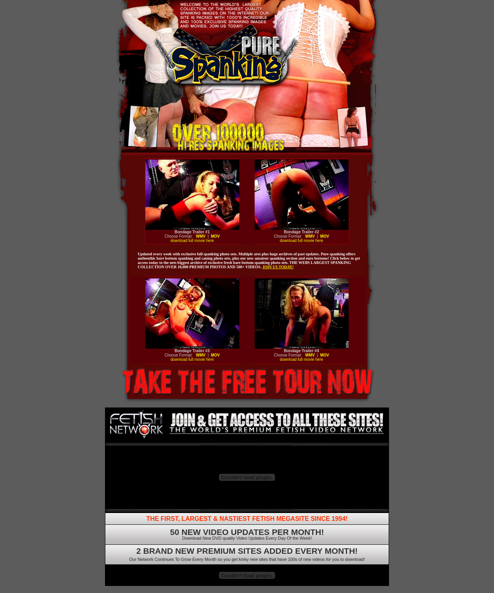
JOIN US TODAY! (278, 267)
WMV (200, 236)
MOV (215, 236)
